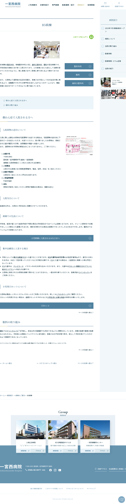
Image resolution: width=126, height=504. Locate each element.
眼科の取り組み (12, 105)
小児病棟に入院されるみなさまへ (45, 238)
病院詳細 (23, 451)
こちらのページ (62, 294)
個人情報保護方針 (36, 488)
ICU (49, 257)
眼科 (45, 64)
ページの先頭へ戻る (85, 312)
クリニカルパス (12, 331)
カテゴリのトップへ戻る (48, 363)
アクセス (38, 451)
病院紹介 (113, 20)
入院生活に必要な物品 (55, 297)
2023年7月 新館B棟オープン (115, 29)
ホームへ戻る (7, 363)
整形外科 (10, 64)
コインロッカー (84, 272)
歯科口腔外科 (37, 64)
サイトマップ (91, 488)
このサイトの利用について (54, 488)
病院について (110, 38)
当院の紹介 (109, 68)
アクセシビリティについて (75, 488)
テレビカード (18, 266)
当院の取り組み (111, 46)
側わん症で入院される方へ (16, 100)
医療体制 (108, 53)
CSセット (45, 305)
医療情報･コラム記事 (113, 61)
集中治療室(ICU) (20, 257)
